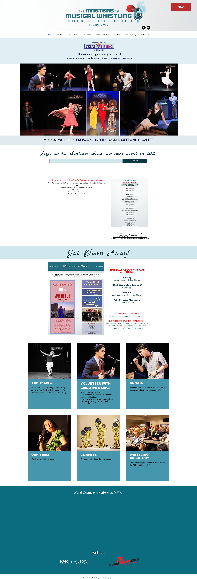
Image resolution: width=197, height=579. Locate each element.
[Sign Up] (135, 161)
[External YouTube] (98, 523)
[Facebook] (144, 28)
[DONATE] (181, 7)
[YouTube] (148, 28)
